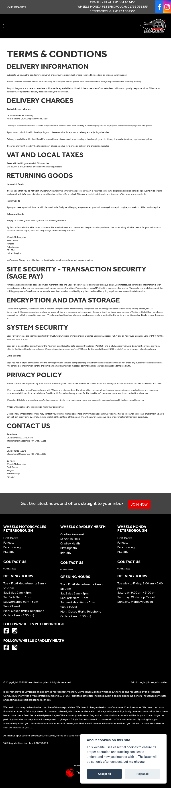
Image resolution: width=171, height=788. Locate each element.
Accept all (104, 773)
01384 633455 (125, 2)
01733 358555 (138, 6)
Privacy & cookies (157, 682)
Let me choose (134, 762)
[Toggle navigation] (3, 26)
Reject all (142, 773)
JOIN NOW (140, 504)
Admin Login (138, 682)
